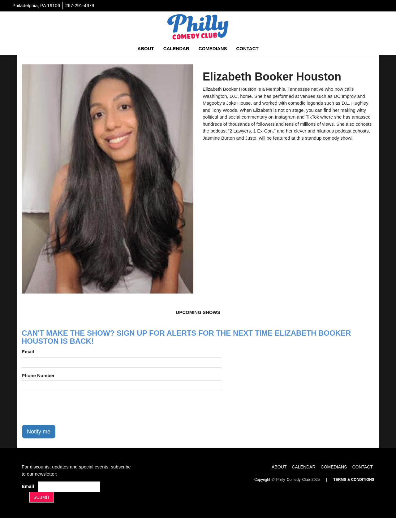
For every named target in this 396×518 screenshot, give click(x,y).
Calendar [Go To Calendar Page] (176, 48)
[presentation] (69, 408)
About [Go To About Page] (145, 48)
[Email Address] (69, 486)
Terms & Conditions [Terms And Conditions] (353, 479)
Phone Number (38, 375)
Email (28, 351)
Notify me (38, 432)
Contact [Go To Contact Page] (247, 48)
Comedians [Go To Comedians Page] (213, 48)
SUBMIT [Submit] (41, 497)
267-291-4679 (79, 5)
